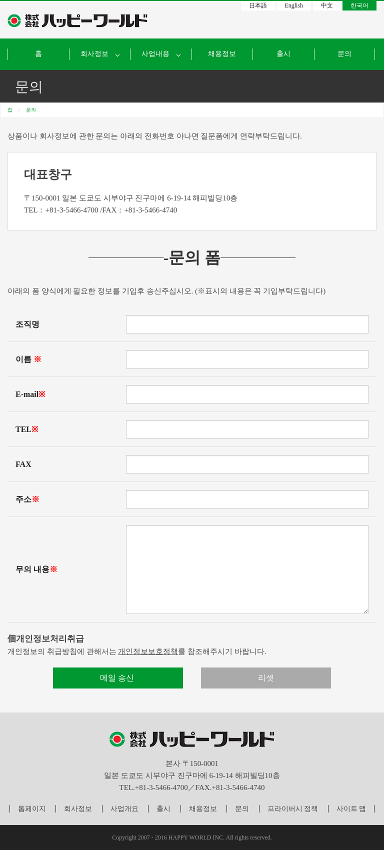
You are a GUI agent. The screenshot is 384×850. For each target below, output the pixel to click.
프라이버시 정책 (293, 808)
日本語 (258, 5)
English (293, 5)
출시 (283, 54)
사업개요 (124, 808)
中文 (327, 5)
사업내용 (156, 54)
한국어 (359, 5)
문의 (345, 54)
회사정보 (78, 808)
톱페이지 (32, 808)
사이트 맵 (351, 808)
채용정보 (222, 54)
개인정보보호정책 (148, 652)
